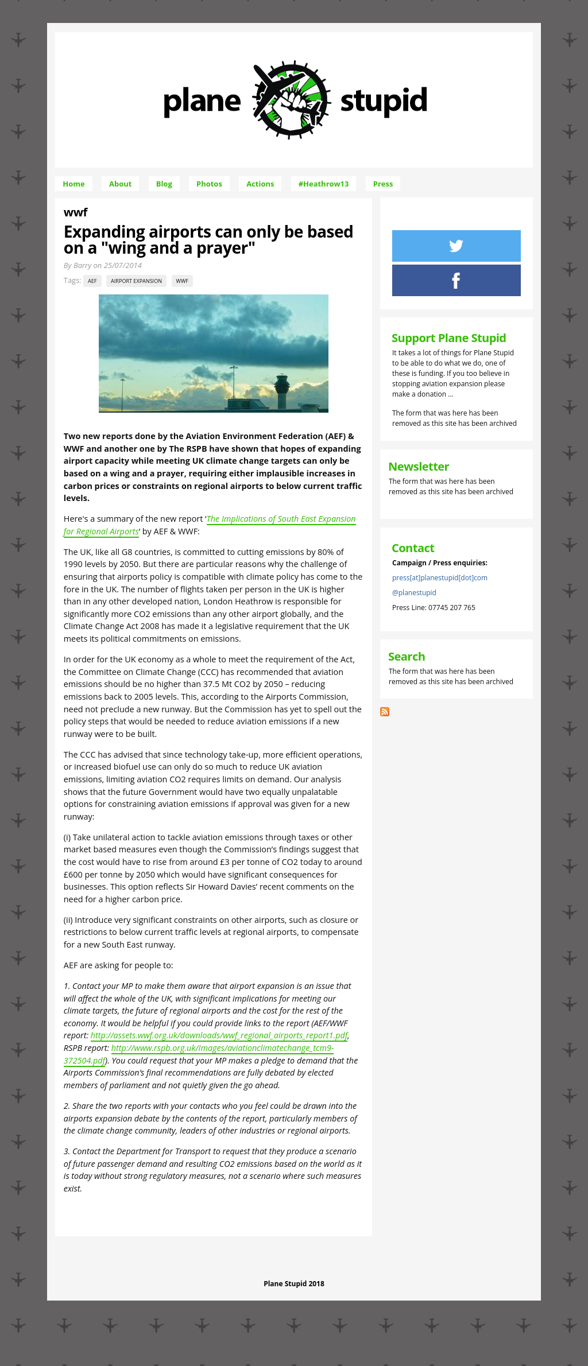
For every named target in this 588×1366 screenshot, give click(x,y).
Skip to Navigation (384, 37)
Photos (209, 183)
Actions (260, 183)
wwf (182, 281)
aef (92, 281)
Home (73, 183)
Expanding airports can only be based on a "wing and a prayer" (209, 239)
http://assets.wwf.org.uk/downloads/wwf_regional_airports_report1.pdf (219, 1035)
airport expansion (136, 281)
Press (383, 183)
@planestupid (414, 592)
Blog (164, 183)
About (120, 183)
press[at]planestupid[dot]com (440, 578)
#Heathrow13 (324, 183)
